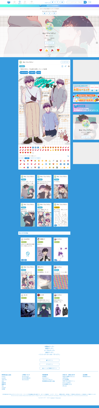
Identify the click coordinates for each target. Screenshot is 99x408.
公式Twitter (65, 378)
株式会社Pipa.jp (86, 376)
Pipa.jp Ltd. (58, 397)
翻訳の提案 (8, 375)
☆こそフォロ (49, 43)
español (4, 378)
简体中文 (4, 382)
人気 (27, 158)
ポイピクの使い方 (26, 378)
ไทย (3, 386)
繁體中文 (4, 384)
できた (22, 66)
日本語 (3, 389)
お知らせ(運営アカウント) (69, 376)
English (3, 376)
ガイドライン (45, 378)
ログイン (49, 360)
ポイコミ (65, 385)
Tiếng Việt (4, 379)
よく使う (21, 158)
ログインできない (67, 382)
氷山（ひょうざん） (49, 33)
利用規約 (44, 376)
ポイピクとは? (25, 376)
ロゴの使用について (67, 384)
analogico (52, 397)
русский (4, 387)
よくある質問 (66, 379)
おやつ (32, 158)
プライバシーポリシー (47, 379)
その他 (37, 158)
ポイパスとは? (25, 379)
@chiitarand (50, 35)
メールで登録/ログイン (49, 368)
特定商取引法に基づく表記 (48, 381)
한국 (3, 381)
